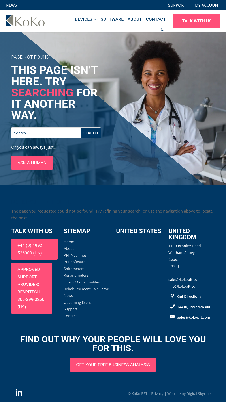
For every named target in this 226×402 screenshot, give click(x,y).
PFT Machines (75, 255)
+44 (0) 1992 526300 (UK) (29, 249)
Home (69, 241)
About (135, 19)
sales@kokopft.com (193, 317)
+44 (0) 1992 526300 (193, 306)
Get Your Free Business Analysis (113, 364)
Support (177, 5)
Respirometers (76, 275)
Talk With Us (196, 21)
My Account (207, 5)
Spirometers (74, 268)
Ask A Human (32, 162)
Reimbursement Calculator (86, 289)
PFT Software (74, 261)
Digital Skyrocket (200, 393)
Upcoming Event (77, 302)
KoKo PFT (139, 393)
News (11, 5)
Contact (156, 19)
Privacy (157, 393)
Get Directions (189, 296)
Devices (83, 19)
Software (112, 19)
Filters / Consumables (82, 282)
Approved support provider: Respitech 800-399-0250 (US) (30, 288)
